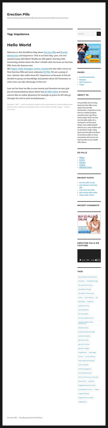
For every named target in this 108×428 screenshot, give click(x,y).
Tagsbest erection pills (86, 385)
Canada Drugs (92, 281)
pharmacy (82, 381)
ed (27, 104)
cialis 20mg (88, 297)
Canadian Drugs (84, 289)
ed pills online (40, 104)
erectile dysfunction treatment (85, 323)
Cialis (20, 69)
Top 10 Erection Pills (86, 190)
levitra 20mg (90, 356)
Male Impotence (85, 82)
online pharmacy (84, 373)
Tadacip (82, 165)
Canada (81, 281)
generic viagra (83, 348)
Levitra (37, 69)
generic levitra (83, 344)
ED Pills (46, 72)
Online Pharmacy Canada (88, 377)
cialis (23, 104)
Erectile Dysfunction (87, 77)
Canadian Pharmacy (86, 293)
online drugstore (84, 369)
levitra (37, 107)
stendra (54, 107)
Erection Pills (18, 14)
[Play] (80, 260)
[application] (89, 255)
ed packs (81, 301)
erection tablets (84, 336)
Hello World (19, 45)
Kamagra (28, 69)
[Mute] (96, 260)
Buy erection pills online (88, 193)
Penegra (82, 162)
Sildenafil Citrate (85, 167)
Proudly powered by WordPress (30, 418)
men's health (45, 107)
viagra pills (82, 402)
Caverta (82, 160)
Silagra (81, 158)
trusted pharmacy (85, 389)
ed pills (31, 104)
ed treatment (51, 104)
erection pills (12, 107)
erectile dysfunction (64, 104)
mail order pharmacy (86, 361)
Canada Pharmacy (85, 285)
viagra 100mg (83, 393)
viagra (59, 107)
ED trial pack (83, 314)
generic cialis (83, 340)
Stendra (45, 69)
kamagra (30, 107)
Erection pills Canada (87, 183)
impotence (22, 107)
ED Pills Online (51, 92)
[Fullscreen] (99, 260)
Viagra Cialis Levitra (86, 195)
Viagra (14, 69)
